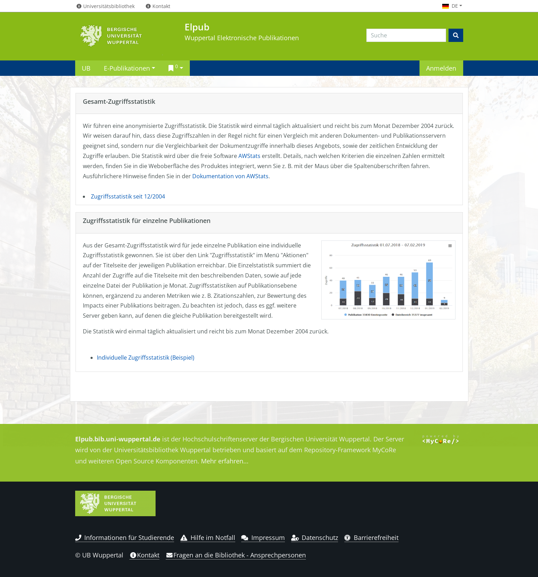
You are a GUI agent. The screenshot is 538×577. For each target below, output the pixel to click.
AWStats (249, 156)
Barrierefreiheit (371, 537)
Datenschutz (314, 537)
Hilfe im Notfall (207, 537)
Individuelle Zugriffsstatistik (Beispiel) (145, 357)
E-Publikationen (127, 68)
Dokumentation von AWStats (230, 176)
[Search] (406, 35)
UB (86, 68)
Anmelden (441, 68)
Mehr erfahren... (225, 461)
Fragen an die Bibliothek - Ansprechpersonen (236, 555)
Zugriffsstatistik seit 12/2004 (128, 196)
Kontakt (144, 555)
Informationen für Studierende (124, 537)
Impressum (263, 537)
